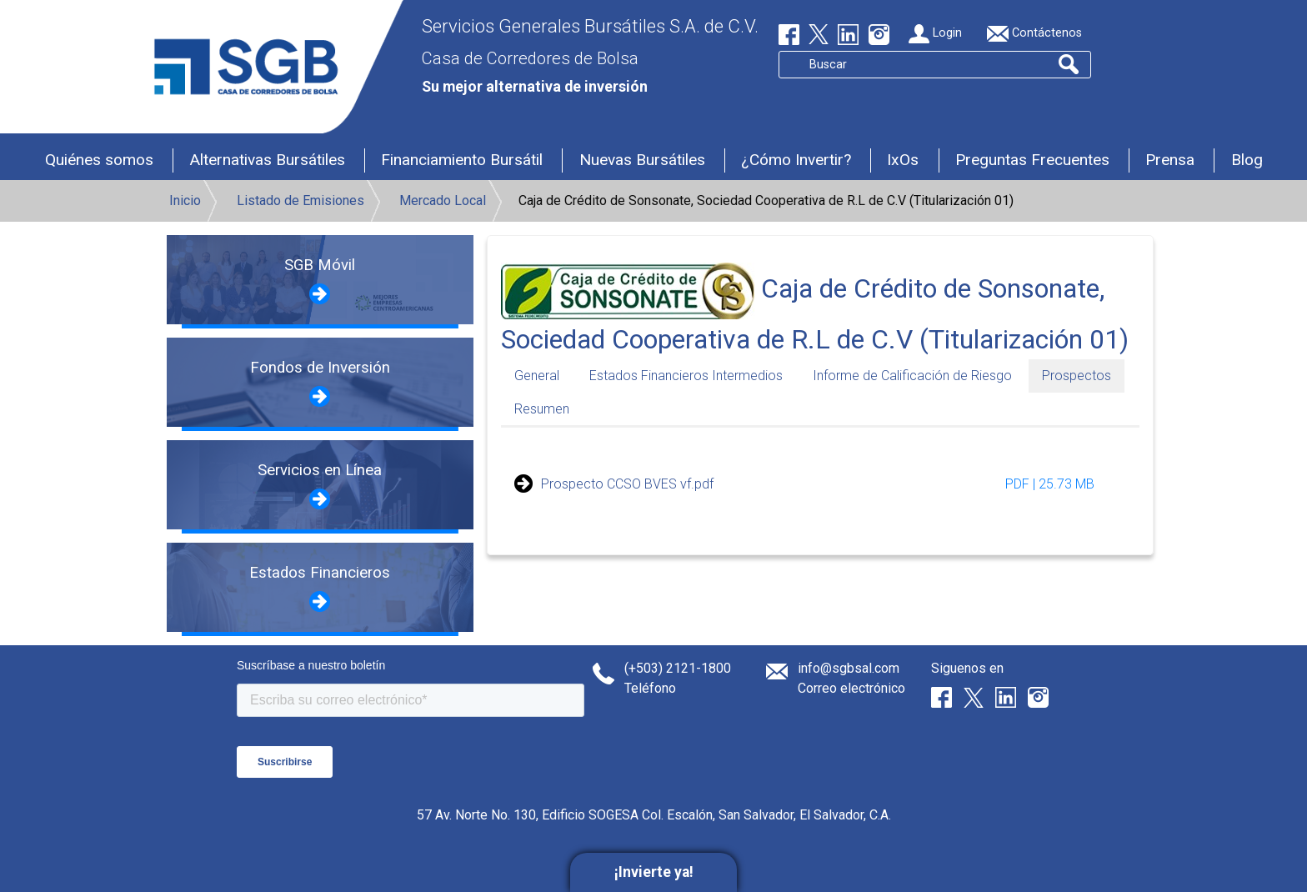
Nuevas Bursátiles (642, 159)
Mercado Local (442, 200)
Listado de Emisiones (300, 200)
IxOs (903, 159)
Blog (1247, 159)
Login (935, 33)
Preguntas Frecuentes (1032, 159)
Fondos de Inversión (320, 367)
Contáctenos (1034, 34)
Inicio (185, 200)
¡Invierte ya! (654, 872)
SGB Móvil (319, 265)
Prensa (1169, 159)
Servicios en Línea (320, 470)
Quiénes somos (99, 159)
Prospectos (1076, 375)
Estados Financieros (319, 573)
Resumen (541, 409)
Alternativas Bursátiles (267, 159)
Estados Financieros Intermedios (686, 375)
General (536, 375)
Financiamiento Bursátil (462, 159)
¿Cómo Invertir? (796, 159)
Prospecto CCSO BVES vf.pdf (627, 484)
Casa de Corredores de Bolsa (530, 58)
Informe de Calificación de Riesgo (912, 375)
